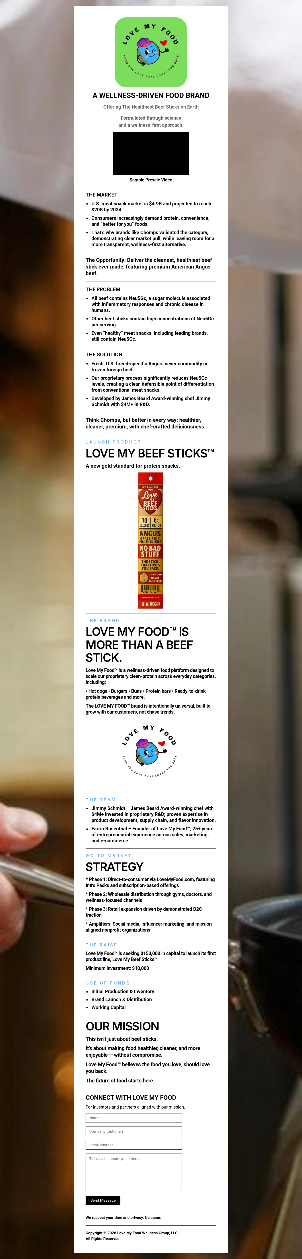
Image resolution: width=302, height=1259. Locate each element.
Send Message (103, 1200)
